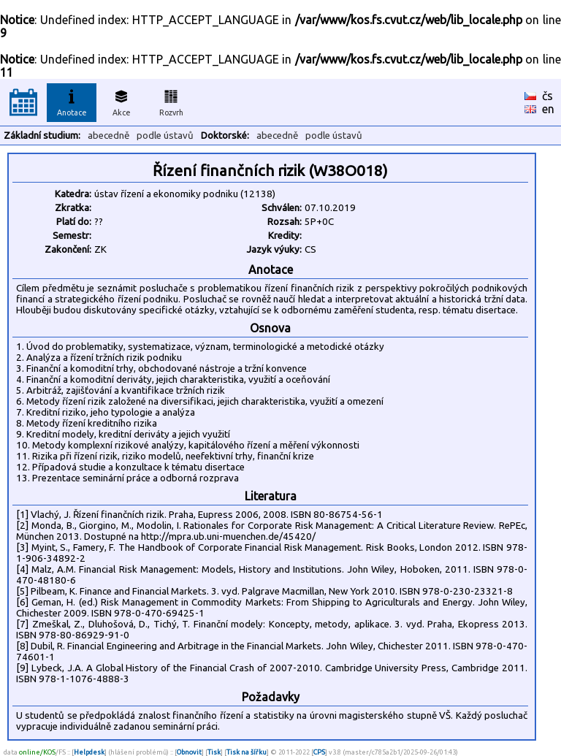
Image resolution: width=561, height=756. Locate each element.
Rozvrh (171, 101)
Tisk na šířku (246, 752)
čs (547, 95)
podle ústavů (165, 135)
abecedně (108, 135)
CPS (319, 752)
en (548, 108)
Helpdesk (89, 752)
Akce (121, 101)
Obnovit (189, 752)
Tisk (214, 752)
